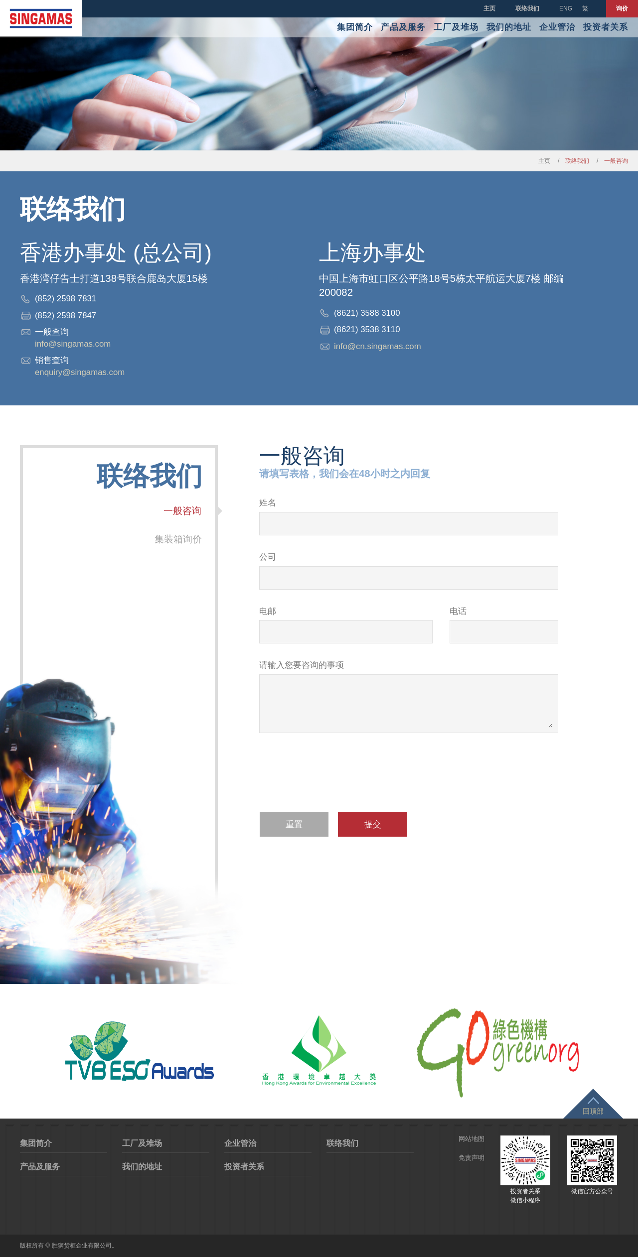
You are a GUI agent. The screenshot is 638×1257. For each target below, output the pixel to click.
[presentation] (335, 778)
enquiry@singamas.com (80, 372)
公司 (267, 557)
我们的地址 (508, 27)
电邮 (267, 611)
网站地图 (471, 1138)
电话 (458, 611)
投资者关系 (605, 27)
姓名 (267, 503)
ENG (565, 8)
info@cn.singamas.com (377, 346)
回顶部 (593, 1111)
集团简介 (355, 27)
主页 (489, 8)
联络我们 (527, 8)
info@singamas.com (73, 344)
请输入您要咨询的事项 (301, 665)
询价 (622, 8)
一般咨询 (183, 510)
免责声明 (471, 1157)
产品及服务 (403, 27)
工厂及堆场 (456, 27)
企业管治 (557, 27)
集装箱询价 (178, 539)
